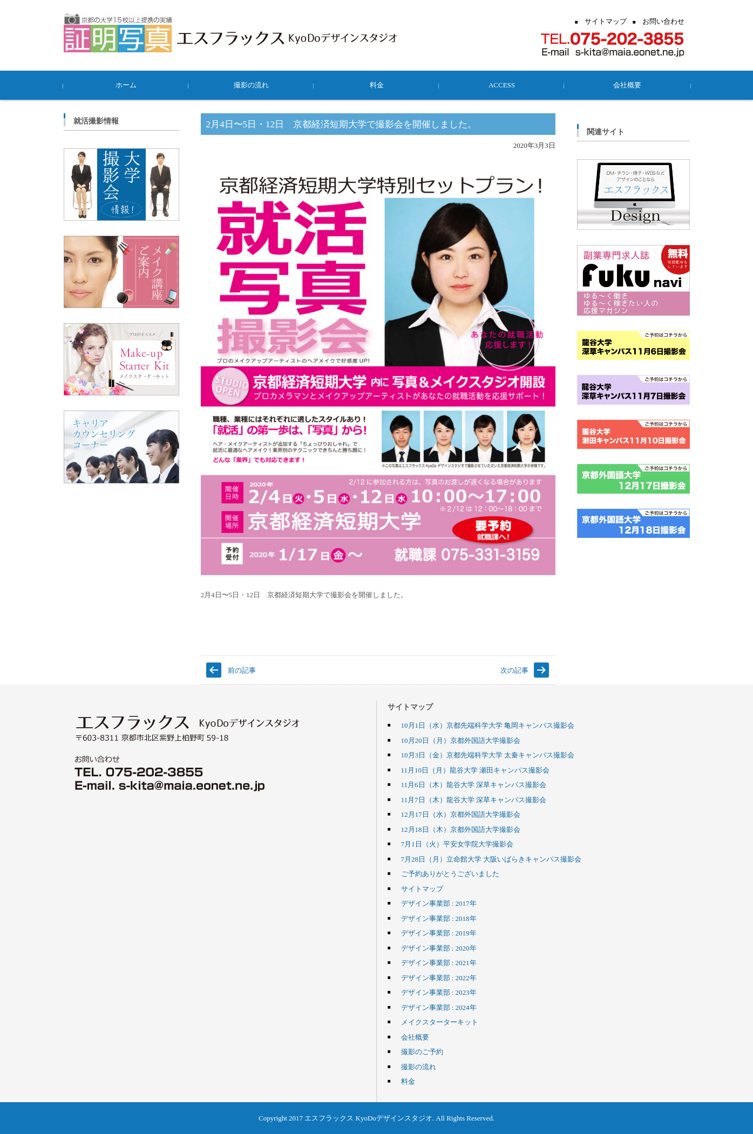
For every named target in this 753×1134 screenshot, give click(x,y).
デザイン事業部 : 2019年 (439, 933)
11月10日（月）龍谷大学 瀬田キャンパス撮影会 (475, 770)
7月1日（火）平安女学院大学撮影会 (457, 844)
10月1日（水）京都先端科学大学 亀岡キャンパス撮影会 (488, 725)
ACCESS (502, 84)
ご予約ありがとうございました (450, 873)
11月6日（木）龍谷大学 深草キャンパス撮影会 (473, 784)
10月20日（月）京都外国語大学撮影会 (460, 740)
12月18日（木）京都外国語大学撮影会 (460, 829)
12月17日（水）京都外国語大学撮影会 (460, 814)
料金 (377, 84)
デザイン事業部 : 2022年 (439, 977)
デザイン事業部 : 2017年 (439, 903)
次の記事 (514, 670)
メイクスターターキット (439, 1022)
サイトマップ (422, 888)
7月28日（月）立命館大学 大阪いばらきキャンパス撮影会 (491, 859)
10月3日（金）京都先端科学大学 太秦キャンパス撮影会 (488, 755)
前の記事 (242, 670)
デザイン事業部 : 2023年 (439, 992)
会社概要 (627, 84)
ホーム (126, 84)
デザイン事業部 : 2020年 (439, 948)
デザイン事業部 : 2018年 (439, 918)
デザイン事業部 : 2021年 (439, 962)
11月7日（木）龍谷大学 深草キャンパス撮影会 (473, 799)
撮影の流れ (251, 84)
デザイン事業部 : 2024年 (439, 1007)
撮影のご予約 (422, 1051)
